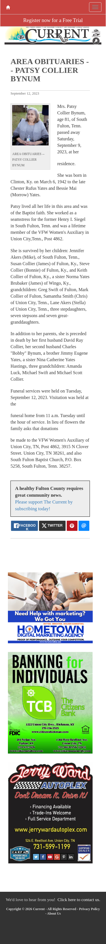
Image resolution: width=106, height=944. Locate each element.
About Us (53, 913)
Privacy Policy (89, 909)
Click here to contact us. (78, 899)
